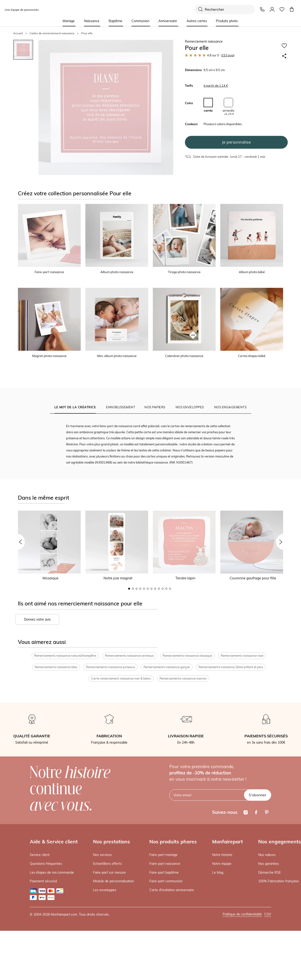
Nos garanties (268, 864)
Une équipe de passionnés (22, 9)
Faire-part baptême (164, 872)
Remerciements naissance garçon (167, 667)
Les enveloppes (104, 890)
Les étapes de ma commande (52, 872)
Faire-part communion (166, 881)
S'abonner (257, 795)
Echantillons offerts (107, 864)
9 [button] (159, 589)
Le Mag (217, 872)
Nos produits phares (173, 841)
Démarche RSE (269, 872)
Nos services (102, 855)
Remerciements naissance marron (183, 678)
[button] (17, 542)
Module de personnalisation (113, 881)
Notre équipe (221, 864)
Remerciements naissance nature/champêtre (65, 656)
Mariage (69, 21)
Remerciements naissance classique (187, 656)
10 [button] (163, 589)
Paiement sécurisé (43, 881)
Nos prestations (111, 841)
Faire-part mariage (163, 855)
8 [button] (155, 589)
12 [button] (170, 589)
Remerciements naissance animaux (129, 656)
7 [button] (151, 589)
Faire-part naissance (164, 864)
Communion (140, 21)
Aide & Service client (54, 841)
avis (228, 55)
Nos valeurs (267, 855)
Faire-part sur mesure (109, 872)
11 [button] (166, 589)
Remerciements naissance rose (242, 656)
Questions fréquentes (46, 864)
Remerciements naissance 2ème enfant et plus (231, 667)
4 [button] (140, 589)
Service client (40, 855)
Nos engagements (279, 841)
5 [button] (144, 589)
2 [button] (133, 589)
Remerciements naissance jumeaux (110, 667)
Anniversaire (167, 21)
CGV (267, 914)
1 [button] (129, 589)
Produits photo (227, 21)
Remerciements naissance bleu (56, 667)
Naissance (91, 21)
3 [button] (136, 589)
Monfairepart (227, 841)
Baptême (115, 21)
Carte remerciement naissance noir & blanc (121, 678)
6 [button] (148, 589)
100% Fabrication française (278, 881)
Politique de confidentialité (242, 914)
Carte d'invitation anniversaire (171, 890)
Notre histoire (222, 855)
